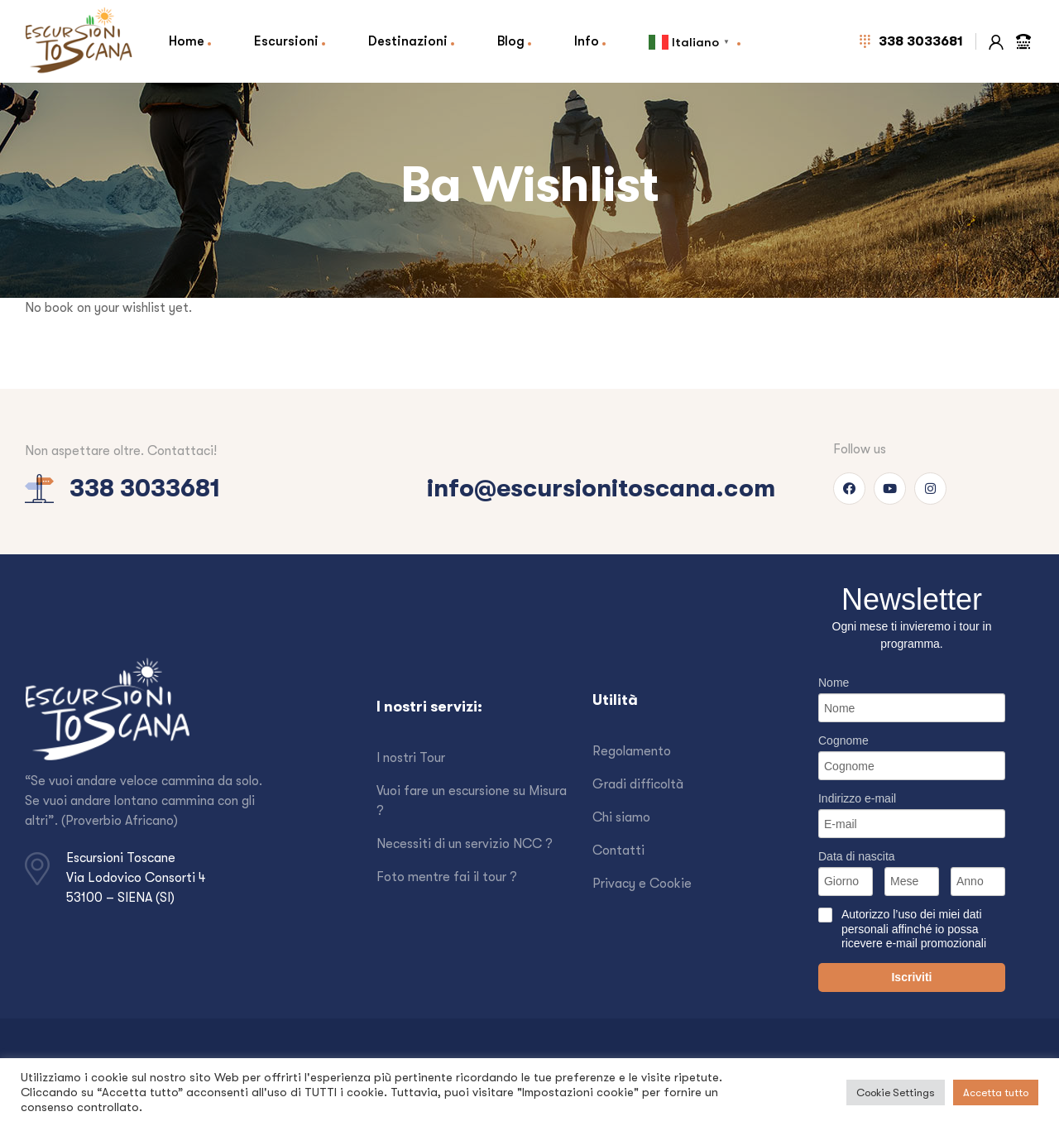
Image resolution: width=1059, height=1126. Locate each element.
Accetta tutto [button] (995, 1092)
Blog (511, 41)
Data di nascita (856, 856)
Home (186, 41)
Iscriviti (911, 977)
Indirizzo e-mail (857, 798)
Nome (833, 682)
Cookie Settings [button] (895, 1092)
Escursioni (286, 41)
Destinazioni (408, 41)
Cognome (843, 740)
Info (586, 41)
